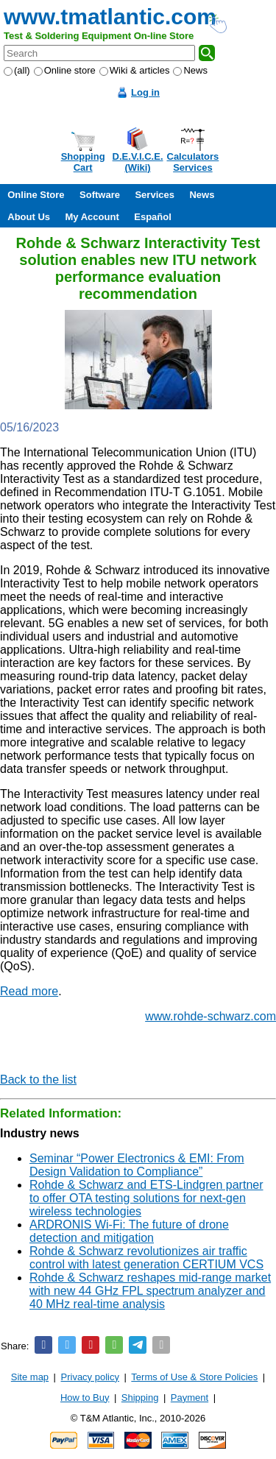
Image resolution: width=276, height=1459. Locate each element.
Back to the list (38, 1079)
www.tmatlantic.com (110, 16)
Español (152, 216)
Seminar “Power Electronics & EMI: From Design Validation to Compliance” (136, 1165)
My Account (92, 216)
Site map (30, 1376)
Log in (145, 92)
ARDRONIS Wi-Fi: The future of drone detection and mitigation (129, 1231)
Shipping (140, 1397)
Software (99, 194)
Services (154, 194)
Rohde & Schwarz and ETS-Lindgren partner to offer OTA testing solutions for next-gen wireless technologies (146, 1198)
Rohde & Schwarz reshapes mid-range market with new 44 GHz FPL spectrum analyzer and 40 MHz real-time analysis (150, 1290)
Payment (189, 1397)
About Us (28, 216)
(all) (17, 70)
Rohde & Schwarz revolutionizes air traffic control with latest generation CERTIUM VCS (146, 1258)
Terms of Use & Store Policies (194, 1376)
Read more (29, 991)
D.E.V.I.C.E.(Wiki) (138, 162)
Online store (65, 70)
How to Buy (84, 1397)
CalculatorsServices (193, 162)
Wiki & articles (134, 70)
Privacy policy (90, 1376)
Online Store (35, 194)
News (190, 70)
